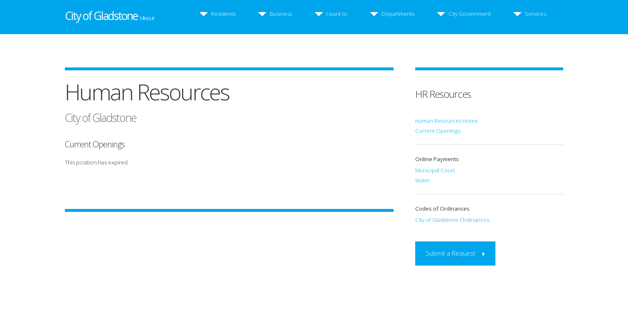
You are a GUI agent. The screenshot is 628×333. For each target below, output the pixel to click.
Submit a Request (450, 253)
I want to (336, 13)
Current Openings (438, 130)
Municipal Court (435, 170)
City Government (469, 13)
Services (535, 13)
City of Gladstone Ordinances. (452, 220)
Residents (223, 13)
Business (281, 13)
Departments (398, 13)
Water (422, 180)
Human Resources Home (446, 120)
